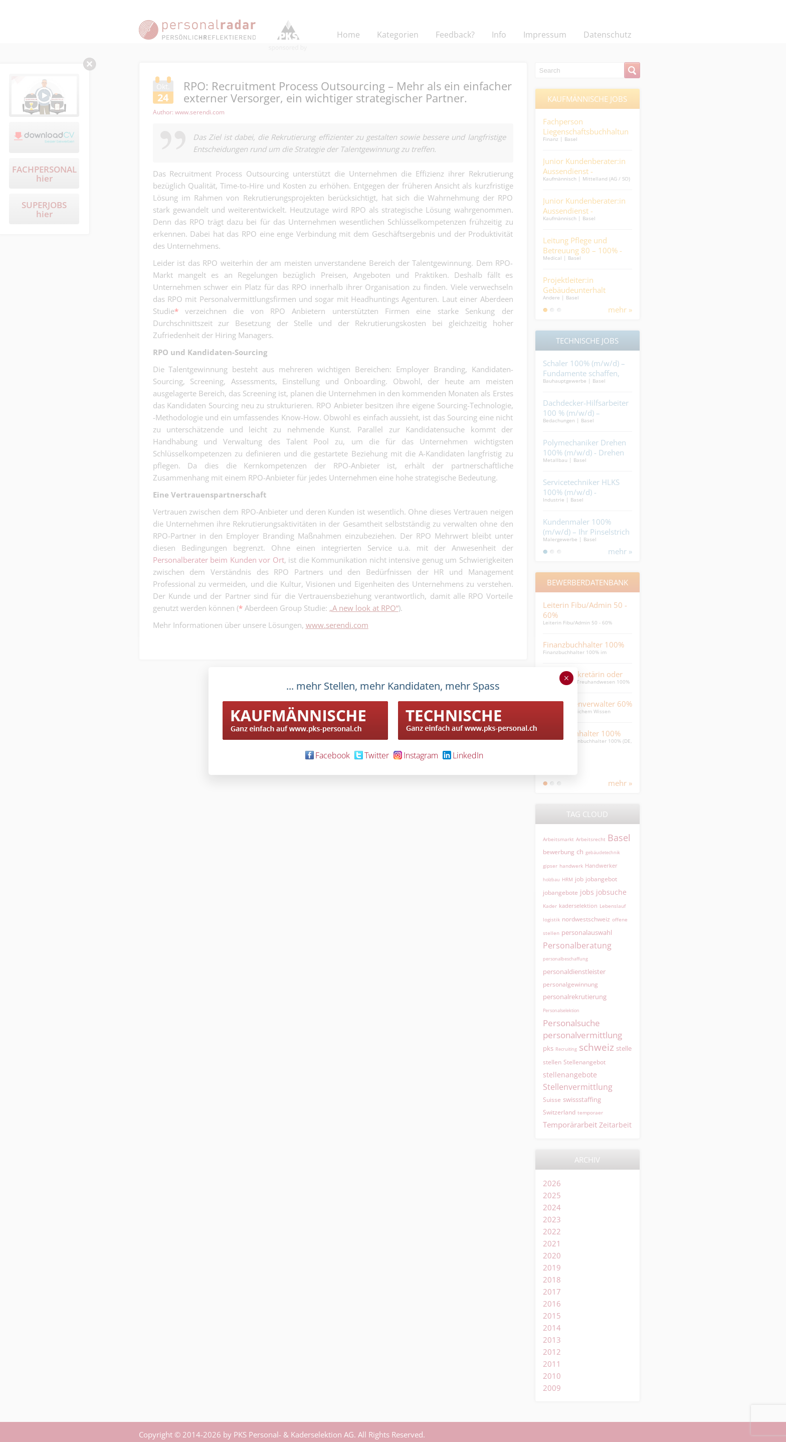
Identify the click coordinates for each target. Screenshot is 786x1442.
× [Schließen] (566, 678)
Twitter (371, 755)
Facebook (327, 755)
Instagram (416, 755)
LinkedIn (463, 755)
